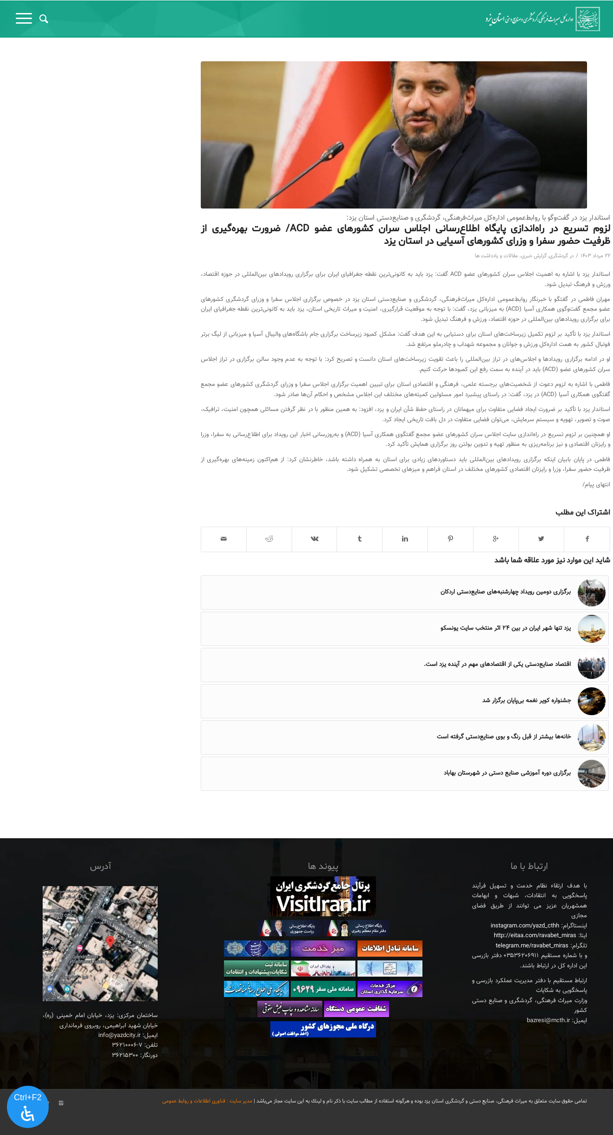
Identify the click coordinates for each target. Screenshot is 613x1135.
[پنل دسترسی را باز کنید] (28, 1107)
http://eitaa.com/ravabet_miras (535, 935)
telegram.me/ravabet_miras (532, 946)
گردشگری (558, 256)
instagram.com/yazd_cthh (525, 926)
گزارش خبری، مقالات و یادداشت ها (511, 256)
